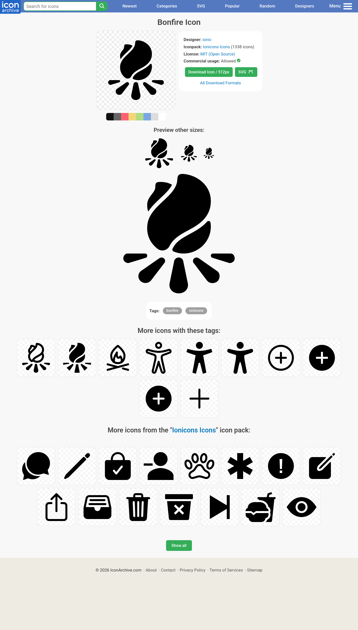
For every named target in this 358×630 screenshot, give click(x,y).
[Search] (101, 6)
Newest (129, 5)
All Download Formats (220, 82)
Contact (168, 570)
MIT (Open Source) (217, 54)
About (151, 570)
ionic (207, 39)
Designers (304, 5)
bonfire (172, 310)
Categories (167, 5)
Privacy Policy (192, 570)
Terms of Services (226, 570)
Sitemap (255, 570)
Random (267, 5)
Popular (232, 5)
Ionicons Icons (216, 46)
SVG (201, 5)
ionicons (196, 310)
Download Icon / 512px (208, 72)
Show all (179, 545)
